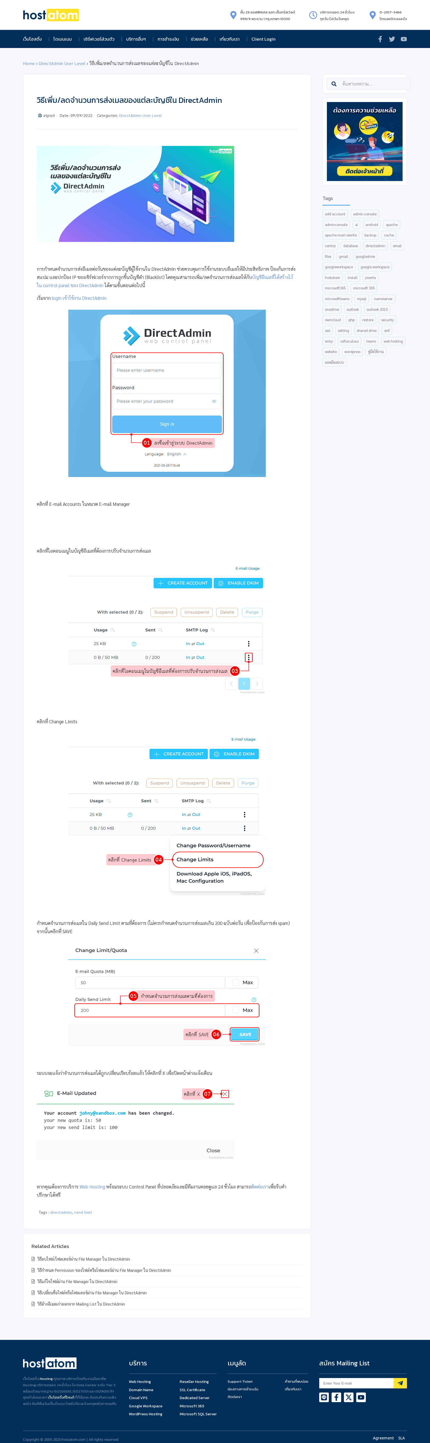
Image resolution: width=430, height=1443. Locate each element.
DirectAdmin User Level (62, 63)
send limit (83, 1212)
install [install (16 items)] (353, 277)
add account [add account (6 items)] (335, 213)
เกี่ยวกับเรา (231, 39)
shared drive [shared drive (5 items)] (367, 330)
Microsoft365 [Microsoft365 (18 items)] (335, 288)
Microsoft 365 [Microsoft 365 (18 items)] (364, 288)
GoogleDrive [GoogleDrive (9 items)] (365, 256)
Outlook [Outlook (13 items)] (353, 309)
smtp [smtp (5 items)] (329, 341)
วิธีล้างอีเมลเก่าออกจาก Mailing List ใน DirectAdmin (80, 1303)
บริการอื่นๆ (137, 39)
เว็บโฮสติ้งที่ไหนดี (61, 1397)
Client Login (263, 39)
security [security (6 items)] (387, 319)
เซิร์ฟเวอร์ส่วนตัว (100, 39)
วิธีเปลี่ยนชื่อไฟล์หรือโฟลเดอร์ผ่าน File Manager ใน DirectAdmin (91, 1292)
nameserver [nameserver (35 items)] (383, 298)
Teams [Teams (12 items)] (371, 341)
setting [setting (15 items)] (343, 330)
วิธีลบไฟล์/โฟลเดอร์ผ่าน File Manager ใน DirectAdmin (83, 1258)
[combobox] (369, 84)
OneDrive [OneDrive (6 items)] (332, 309)
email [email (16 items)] (397, 245)
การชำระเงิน (170, 39)
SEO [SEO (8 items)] (327, 330)
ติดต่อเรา (259, 1187)
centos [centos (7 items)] (330, 245)
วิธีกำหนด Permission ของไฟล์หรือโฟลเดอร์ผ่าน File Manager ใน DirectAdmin (103, 1270)
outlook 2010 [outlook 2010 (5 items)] (377, 309)
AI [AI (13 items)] (356, 224)
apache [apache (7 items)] (392, 224)
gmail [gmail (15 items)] (343, 256)
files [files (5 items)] (328, 256)
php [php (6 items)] (352, 319)
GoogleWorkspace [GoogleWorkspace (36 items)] (339, 266)
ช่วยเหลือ (201, 39)
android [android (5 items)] (372, 224)
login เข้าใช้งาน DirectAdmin (79, 298)
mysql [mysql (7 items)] (361, 298)
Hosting (46, 1378)
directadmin (61, 1212)
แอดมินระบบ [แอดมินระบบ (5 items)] (334, 362)
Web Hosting (92, 1187)
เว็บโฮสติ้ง (33, 39)
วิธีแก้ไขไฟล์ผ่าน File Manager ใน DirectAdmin (76, 1281)
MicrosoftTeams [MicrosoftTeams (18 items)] (337, 298)
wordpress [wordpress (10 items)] (352, 351)
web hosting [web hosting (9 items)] (393, 341)
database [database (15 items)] (350, 245)
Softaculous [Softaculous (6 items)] (349, 341)
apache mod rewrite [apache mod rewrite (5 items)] (341, 235)
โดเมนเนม (64, 39)
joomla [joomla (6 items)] (370, 277)
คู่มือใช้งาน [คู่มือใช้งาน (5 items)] (376, 351)
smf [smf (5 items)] (387, 330)
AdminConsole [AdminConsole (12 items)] (336, 224)
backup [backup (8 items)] (370, 235)
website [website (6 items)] (331, 351)
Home (29, 63)
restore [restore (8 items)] (368, 319)
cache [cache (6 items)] (389, 235)
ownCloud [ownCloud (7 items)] (333, 319)
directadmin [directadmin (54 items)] (375, 245)
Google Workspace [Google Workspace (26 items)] (375, 266)
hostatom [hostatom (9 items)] (332, 277)
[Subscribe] (400, 1383)
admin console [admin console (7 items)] (365, 213)
